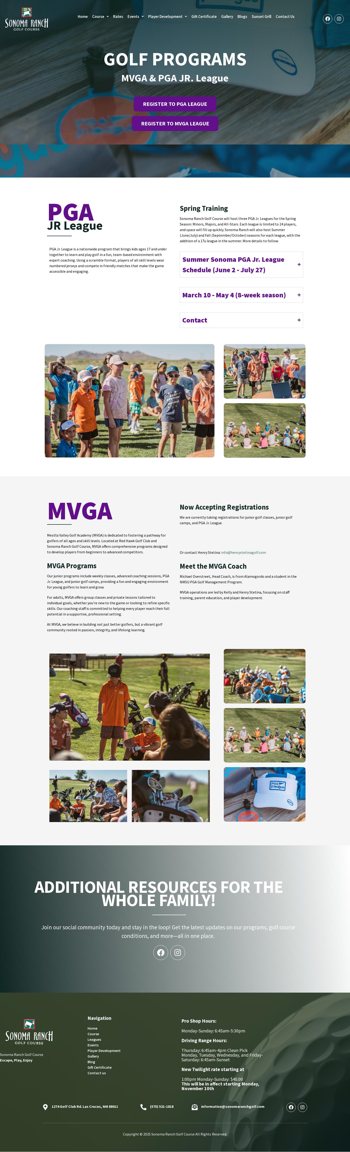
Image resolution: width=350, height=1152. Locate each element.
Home (83, 16)
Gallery (227, 16)
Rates (118, 16)
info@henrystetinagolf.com (243, 552)
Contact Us (285, 16)
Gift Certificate (204, 16)
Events (136, 16)
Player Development (167, 16)
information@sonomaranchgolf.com (233, 1106)
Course (100, 16)
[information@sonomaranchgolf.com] (195, 1108)
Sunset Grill (261, 16)
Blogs (242, 16)
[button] (100, 16)
